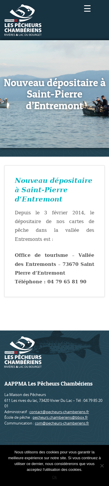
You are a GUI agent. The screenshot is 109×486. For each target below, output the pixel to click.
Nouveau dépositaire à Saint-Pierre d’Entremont (53, 190)
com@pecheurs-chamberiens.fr (62, 423)
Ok (54, 477)
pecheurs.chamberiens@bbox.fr (60, 417)
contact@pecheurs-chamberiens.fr (59, 411)
